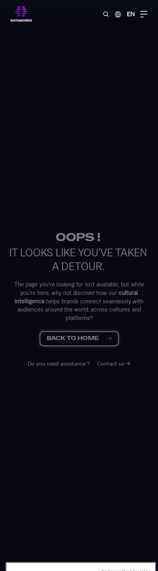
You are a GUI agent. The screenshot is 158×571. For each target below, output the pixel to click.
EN (131, 14)
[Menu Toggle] (143, 14)
